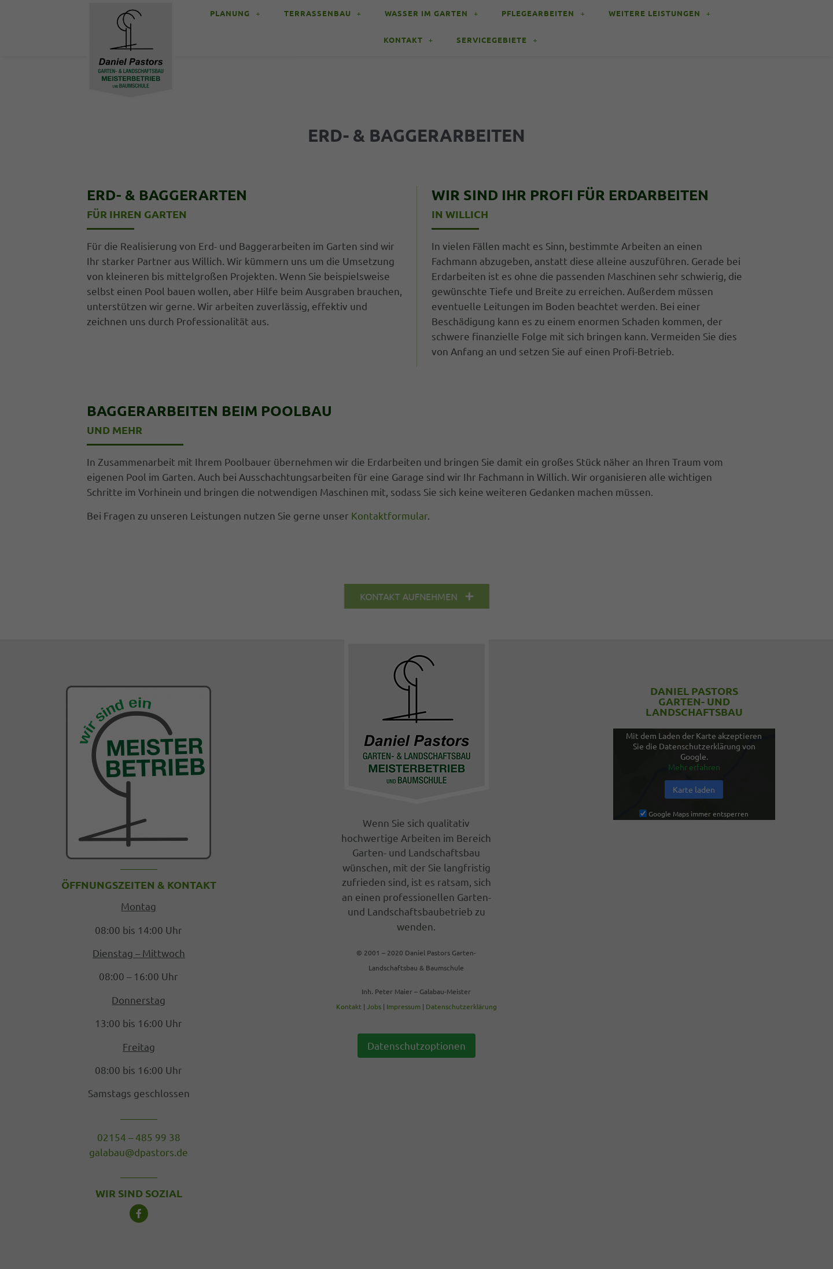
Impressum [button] (476, 783)
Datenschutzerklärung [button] (423, 783)
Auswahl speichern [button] (416, 723)
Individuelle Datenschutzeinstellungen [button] (416, 757)
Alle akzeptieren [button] (416, 689)
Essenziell (292, 648)
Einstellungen (291, 622)
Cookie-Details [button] (363, 783)
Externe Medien (522, 648)
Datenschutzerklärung (358, 610)
